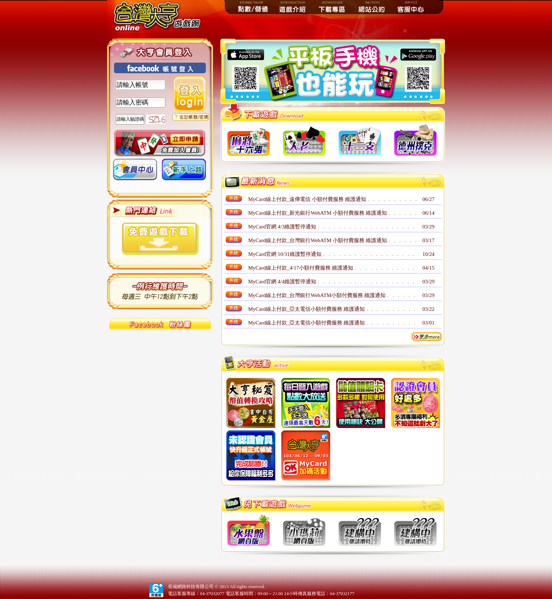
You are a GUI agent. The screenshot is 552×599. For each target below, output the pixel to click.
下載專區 (332, 7)
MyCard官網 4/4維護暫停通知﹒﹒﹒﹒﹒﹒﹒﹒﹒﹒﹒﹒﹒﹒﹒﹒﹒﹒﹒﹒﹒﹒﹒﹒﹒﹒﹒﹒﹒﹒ (332, 281)
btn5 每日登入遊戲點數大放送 (305, 403)
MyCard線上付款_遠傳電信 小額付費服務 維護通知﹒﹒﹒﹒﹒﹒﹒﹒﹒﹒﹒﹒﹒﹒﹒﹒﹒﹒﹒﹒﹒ (332, 199)
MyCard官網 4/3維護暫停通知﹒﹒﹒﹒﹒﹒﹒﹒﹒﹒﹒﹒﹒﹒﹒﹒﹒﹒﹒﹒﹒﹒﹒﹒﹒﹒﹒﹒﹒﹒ (332, 226)
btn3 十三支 (360, 140)
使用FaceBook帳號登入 (160, 68)
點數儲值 (253, 7)
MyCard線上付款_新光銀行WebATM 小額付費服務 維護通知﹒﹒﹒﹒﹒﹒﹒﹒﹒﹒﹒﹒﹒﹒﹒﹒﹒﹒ (332, 213)
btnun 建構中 (360, 530)
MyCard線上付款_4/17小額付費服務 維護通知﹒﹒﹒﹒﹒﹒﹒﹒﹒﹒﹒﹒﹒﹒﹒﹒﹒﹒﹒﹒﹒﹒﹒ (332, 268)
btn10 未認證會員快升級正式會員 (250, 455)
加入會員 (159, 143)
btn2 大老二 (304, 140)
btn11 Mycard (305, 455)
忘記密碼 (190, 117)
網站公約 (372, 7)
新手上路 (184, 172)
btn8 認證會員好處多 (415, 403)
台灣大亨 (160, 16)
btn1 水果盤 (248, 530)
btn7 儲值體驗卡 (360, 403)
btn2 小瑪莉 (304, 530)
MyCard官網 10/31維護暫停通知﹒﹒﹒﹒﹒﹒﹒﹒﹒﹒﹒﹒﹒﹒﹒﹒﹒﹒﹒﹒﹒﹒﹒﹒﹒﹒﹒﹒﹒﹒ (332, 254)
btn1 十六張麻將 (248, 140)
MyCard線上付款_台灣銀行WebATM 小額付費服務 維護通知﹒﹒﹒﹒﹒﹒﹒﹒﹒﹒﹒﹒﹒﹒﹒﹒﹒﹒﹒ (332, 240)
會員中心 (135, 172)
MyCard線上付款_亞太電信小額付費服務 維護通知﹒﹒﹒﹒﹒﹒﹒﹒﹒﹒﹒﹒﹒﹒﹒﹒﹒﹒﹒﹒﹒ (332, 309)
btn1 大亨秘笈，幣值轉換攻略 (250, 403)
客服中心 (411, 7)
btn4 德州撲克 (415, 140)
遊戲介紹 (293, 7)
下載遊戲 (160, 238)
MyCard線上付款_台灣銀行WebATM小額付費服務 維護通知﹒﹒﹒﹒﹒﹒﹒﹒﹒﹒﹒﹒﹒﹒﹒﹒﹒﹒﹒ (332, 295)
